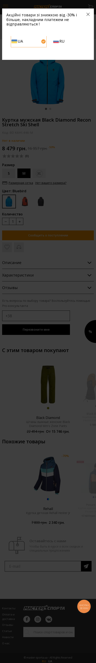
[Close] (88, 14)
